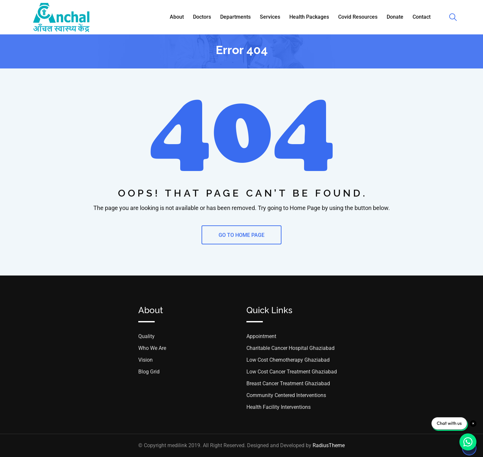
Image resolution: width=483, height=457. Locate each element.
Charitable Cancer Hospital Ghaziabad (290, 348)
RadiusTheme (329, 445)
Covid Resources (357, 17)
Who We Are (152, 348)
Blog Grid (149, 372)
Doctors (202, 17)
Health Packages (309, 17)
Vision (145, 360)
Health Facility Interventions (278, 407)
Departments (235, 17)
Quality (146, 336)
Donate (395, 17)
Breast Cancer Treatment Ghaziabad (288, 383)
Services (270, 17)
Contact (422, 17)
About (177, 17)
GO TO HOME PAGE (241, 235)
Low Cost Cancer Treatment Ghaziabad (291, 372)
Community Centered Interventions (286, 395)
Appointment (261, 336)
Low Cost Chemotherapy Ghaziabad (288, 360)
